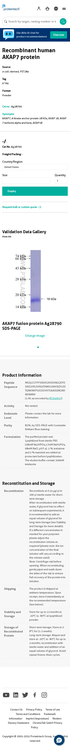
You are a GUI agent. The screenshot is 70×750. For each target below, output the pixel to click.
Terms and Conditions (28, 714)
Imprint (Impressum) (37, 718)
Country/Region (12, 161)
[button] (59, 740)
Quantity (60, 175)
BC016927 (55, 398)
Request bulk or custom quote (21, 207)
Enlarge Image (35, 335)
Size (4, 175)
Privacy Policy (34, 709)
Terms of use (53, 709)
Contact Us (16, 709)
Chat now (58, 34)
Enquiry (12, 191)
